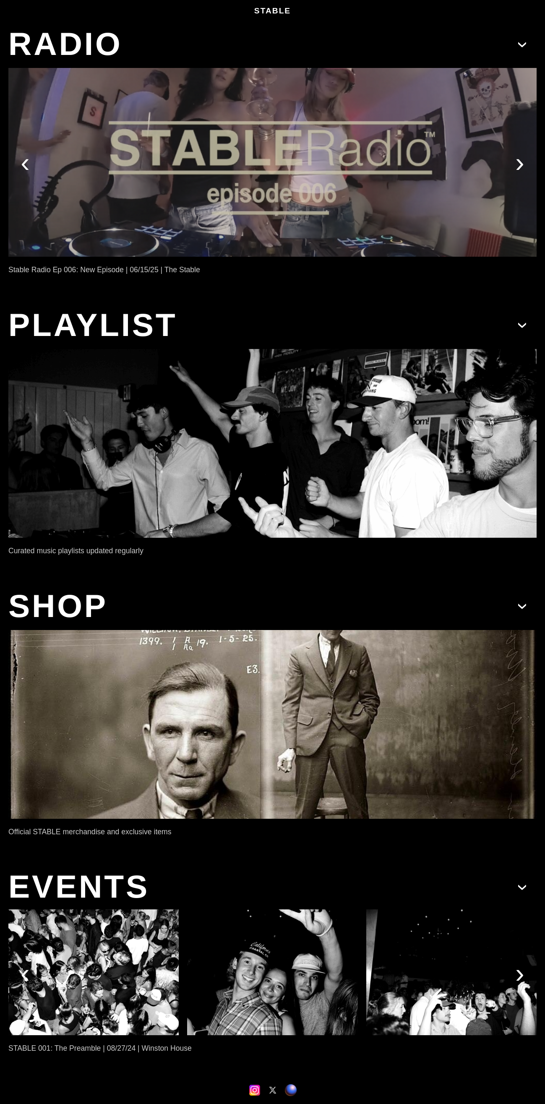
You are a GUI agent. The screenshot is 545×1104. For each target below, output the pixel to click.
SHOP (58, 606)
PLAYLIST (92, 325)
